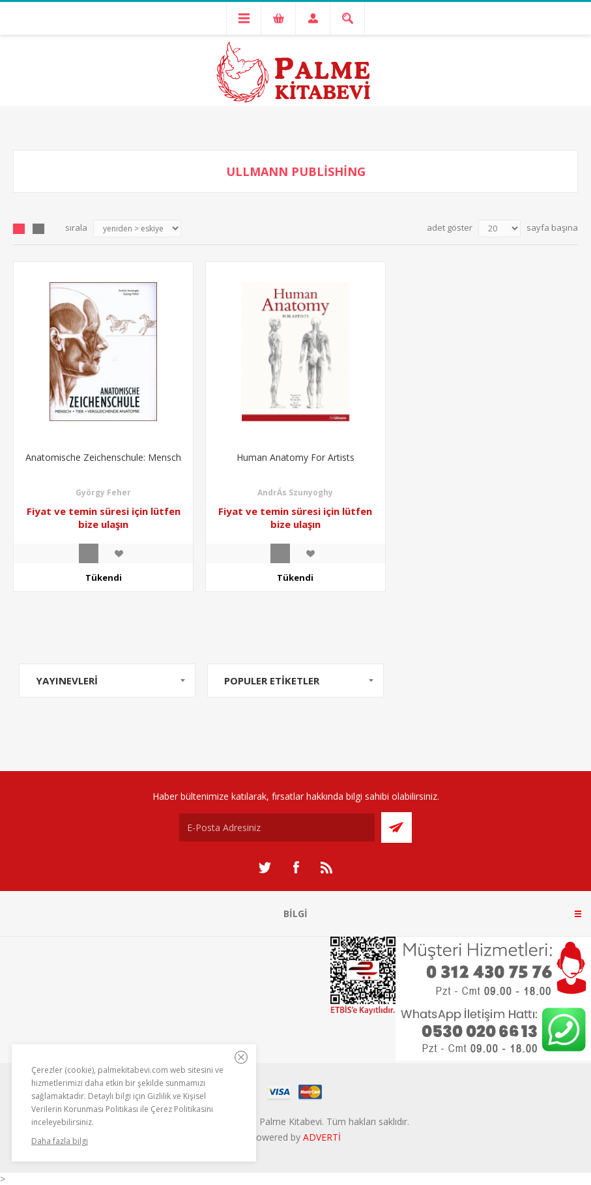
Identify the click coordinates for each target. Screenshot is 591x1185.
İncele (88, 553)
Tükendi (103, 577)
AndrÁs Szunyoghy (295, 492)
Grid (19, 229)
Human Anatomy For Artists (295, 457)
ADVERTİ (322, 1137)
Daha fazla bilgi (59, 1141)
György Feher (103, 492)
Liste (38, 229)
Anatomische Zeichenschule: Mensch (103, 457)
